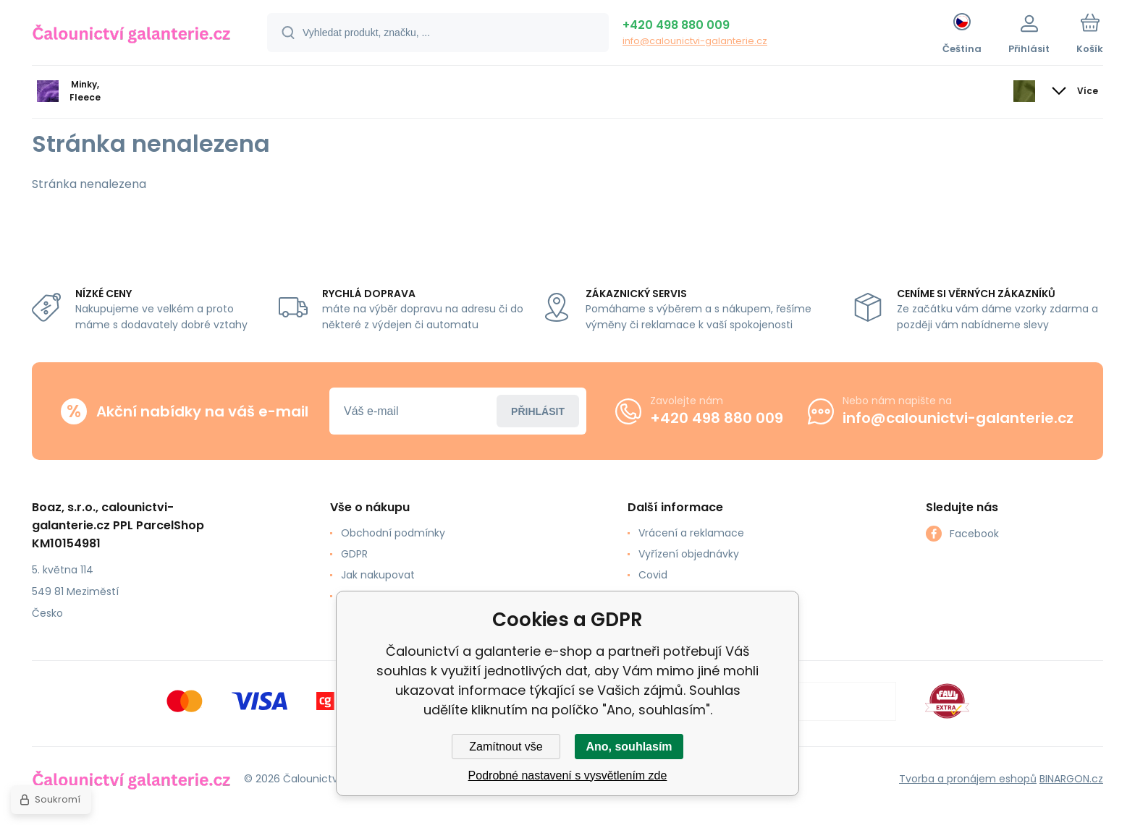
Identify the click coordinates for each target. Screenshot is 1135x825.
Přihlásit (538, 410)
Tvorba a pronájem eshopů (968, 778)
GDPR (354, 554)
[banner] (131, 34)
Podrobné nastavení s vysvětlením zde (567, 775)
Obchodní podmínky (393, 533)
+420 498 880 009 (676, 25)
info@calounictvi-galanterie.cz (695, 41)
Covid (652, 575)
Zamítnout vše (505, 746)
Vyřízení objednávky (688, 554)
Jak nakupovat (378, 575)
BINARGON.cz (1071, 778)
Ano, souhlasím (629, 746)
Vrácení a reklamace (691, 533)
